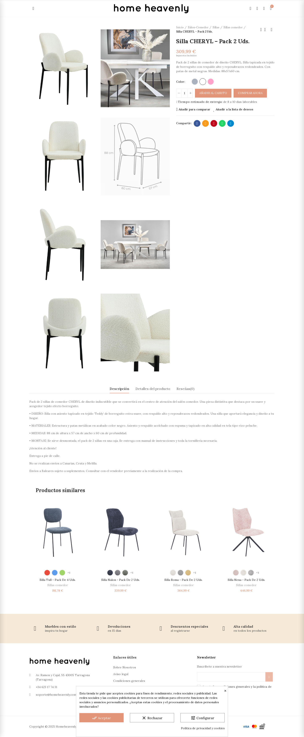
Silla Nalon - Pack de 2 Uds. (120, 580)
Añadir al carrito (213, 93)
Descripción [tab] (119, 389)
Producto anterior (261, 29)
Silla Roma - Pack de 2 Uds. (183, 580)
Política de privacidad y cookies (203, 728)
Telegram (230, 123)
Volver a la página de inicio (266, 29)
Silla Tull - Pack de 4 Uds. (58, 580)
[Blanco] (202, 81)
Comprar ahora (250, 93)
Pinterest (214, 123)
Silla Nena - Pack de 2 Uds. (246, 580)
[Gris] (194, 81)
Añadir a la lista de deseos (234, 109)
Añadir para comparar (194, 109)
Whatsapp (222, 123)
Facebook (197, 123)
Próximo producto (271, 29)
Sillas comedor (57, 585)
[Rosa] (210, 81)
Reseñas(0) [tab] (185, 389)
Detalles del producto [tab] (152, 389)
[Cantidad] (184, 93)
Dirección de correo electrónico (205, 123)
